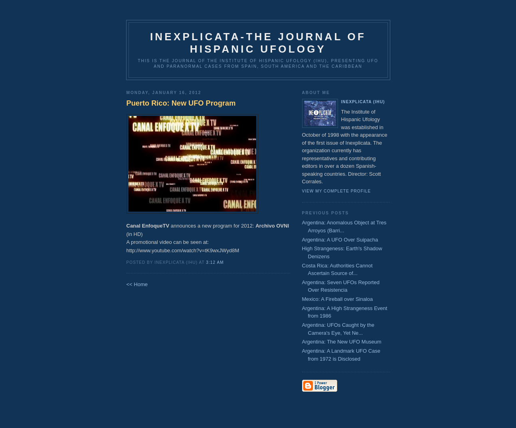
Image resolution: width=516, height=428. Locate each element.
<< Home (137, 284)
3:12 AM (214, 262)
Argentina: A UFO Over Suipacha (340, 240)
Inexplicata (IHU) (363, 102)
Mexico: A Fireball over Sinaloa (337, 299)
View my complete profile (336, 191)
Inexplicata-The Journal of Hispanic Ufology (258, 43)
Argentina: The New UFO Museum (342, 342)
